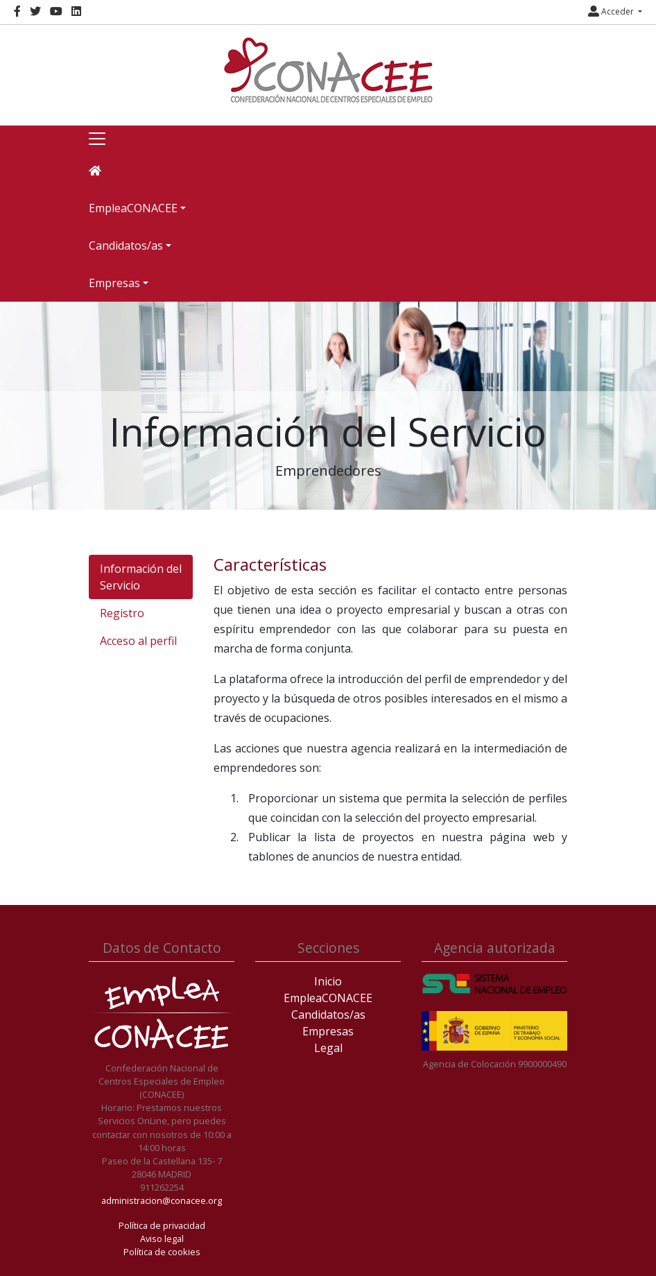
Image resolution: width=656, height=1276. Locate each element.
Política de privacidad (162, 1225)
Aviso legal (162, 1238)
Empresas (328, 1031)
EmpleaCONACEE (328, 998)
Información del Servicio (141, 577)
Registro (122, 613)
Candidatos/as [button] (126, 245)
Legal (328, 1047)
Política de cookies (161, 1251)
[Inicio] (328, 70)
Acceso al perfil (138, 640)
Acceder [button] (612, 11)
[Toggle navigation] (97, 139)
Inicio (328, 981)
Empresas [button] (114, 283)
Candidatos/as (328, 1014)
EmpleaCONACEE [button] (133, 208)
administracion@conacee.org (161, 1200)
